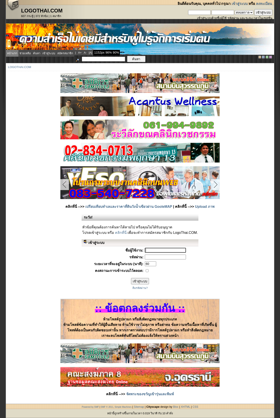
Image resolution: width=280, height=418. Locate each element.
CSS (195, 406)
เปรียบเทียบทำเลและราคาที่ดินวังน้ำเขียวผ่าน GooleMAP (128, 206)
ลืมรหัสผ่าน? (140, 288)
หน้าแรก (12, 53)
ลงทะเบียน (264, 3)
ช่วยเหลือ (25, 53)
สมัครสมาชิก (65, 53)
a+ (80, 52)
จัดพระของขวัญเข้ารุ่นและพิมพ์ (150, 394)
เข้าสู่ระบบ (240, 3)
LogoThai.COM (19, 67)
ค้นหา (36, 53)
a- (85, 52)
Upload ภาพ (205, 206)
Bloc (175, 406)
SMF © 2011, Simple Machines (116, 407)
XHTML (185, 406)
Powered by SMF (90, 407)
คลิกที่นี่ (121, 232)
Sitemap (139, 406)
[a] (90, 52)
